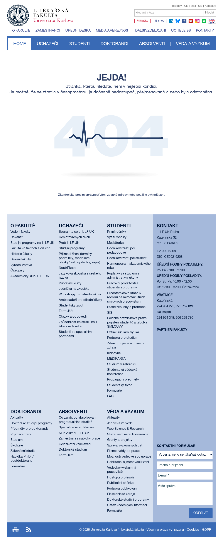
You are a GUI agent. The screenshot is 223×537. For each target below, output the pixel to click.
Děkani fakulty (20, 259)
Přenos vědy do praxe (123, 451)
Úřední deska (78, 30)
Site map (15, 529)
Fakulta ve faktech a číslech (30, 248)
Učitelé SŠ (181, 30)
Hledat (209, 12)
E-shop (159, 21)
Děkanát (16, 237)
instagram (197, 21)
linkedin (171, 21)
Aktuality (16, 417)
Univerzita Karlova (57, 23)
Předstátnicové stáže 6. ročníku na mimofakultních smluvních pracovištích (126, 297)
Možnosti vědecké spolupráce (129, 456)
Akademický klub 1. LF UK (29, 276)
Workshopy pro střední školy (80, 294)
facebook (184, 21)
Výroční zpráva (21, 265)
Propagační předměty (123, 379)
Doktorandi (114, 44)
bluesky (178, 21)
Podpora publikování (122, 488)
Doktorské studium (73, 449)
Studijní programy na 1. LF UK (32, 242)
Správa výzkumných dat (124, 445)
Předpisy (176, 6)
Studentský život (71, 305)
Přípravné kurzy (70, 283)
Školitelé (16, 445)
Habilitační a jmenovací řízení (128, 462)
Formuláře (66, 311)
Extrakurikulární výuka (123, 332)
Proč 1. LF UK (69, 242)
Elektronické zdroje (121, 494)
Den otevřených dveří (74, 237)
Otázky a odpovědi (72, 316)
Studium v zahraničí (121, 364)
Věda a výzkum (193, 44)
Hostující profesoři (120, 477)
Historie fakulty (21, 254)
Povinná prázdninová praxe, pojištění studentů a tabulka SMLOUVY (127, 322)
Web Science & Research (125, 428)
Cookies (193, 529)
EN (211, 23)
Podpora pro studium (122, 337)
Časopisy (17, 270)
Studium (16, 439)
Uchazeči (47, 44)
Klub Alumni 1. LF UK (74, 433)
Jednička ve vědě (120, 423)
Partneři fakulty (172, 330)
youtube (191, 21)
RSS (28, 529)
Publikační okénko (120, 483)
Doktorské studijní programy (31, 423)
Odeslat (200, 513)
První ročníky (116, 231)
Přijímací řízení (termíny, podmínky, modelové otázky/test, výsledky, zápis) (79, 258)
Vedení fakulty (20, 231)
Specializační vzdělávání (76, 427)
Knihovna (114, 353)
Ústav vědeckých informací (127, 505)
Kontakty (210, 6)
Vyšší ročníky (117, 237)
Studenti (79, 44)
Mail (193, 6)
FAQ (110, 396)
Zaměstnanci (47, 30)
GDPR (206, 529)
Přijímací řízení (20, 434)
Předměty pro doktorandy (29, 428)
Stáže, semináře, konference (127, 434)
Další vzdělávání (150, 30)
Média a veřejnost (113, 30)
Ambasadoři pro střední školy (80, 299)
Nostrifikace (67, 267)
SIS (200, 6)
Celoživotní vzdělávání (75, 444)
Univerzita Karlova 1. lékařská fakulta (117, 529)
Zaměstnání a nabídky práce (79, 438)
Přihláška (142, 21)
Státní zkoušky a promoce (126, 307)
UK (186, 6)
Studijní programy (72, 248)
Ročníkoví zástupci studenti (127, 258)
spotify (204, 21)
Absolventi (152, 44)
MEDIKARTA (116, 358)
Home (19, 44)
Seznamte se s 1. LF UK (76, 231)
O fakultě (21, 30)
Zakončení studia (22, 451)
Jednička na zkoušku (74, 288)
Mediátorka (115, 242)
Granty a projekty (119, 439)
